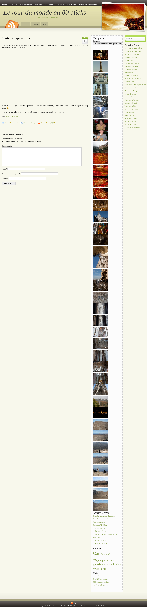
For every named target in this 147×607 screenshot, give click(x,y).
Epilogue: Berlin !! (99, 531)
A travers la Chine (131, 124)
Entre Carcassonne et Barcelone (104, 516)
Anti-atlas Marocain (131, 66)
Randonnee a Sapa (99, 540)
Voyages (25, 24)
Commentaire (7, 146)
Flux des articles (100, 579)
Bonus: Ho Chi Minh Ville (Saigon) (105, 534)
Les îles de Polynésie (132, 63)
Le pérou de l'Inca (131, 70)
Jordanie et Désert (131, 103)
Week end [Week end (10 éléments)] (99, 568)
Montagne (35, 24)
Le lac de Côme (130, 97)
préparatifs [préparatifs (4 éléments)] (107, 564)
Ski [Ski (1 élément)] (121, 565)
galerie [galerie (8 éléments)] (97, 564)
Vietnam (26, 123)
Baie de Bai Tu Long (100, 543)
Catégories (96, 41)
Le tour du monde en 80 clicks (45, 12)
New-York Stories (131, 118)
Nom (4, 173)
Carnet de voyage (12, 116)
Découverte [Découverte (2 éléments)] (110, 560)
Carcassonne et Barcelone (21, 4)
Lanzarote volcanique (88, 4)
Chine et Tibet (129, 82)
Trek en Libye (129, 112)
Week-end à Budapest (132, 88)
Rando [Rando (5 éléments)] (116, 564)
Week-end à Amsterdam (133, 79)
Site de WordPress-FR (100, 585)
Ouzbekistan (129, 73)
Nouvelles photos (99, 522)
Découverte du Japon (132, 91)
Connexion (96, 576)
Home (4, 4)
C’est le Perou (129, 115)
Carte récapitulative (16, 38)
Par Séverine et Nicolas (47, 18)
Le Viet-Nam (129, 61)
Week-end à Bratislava (132, 109)
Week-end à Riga (130, 106)
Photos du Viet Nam (100, 525)
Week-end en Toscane (67, 4)
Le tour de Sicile (130, 94)
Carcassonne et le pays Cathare (135, 85)
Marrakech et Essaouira (44, 4)
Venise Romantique (131, 76)
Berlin (45, 24)
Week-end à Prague (131, 121)
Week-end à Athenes (132, 100)
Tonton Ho (96, 537)
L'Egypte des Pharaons (132, 127)
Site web (5, 182)
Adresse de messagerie (11, 177)
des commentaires (101, 582)
